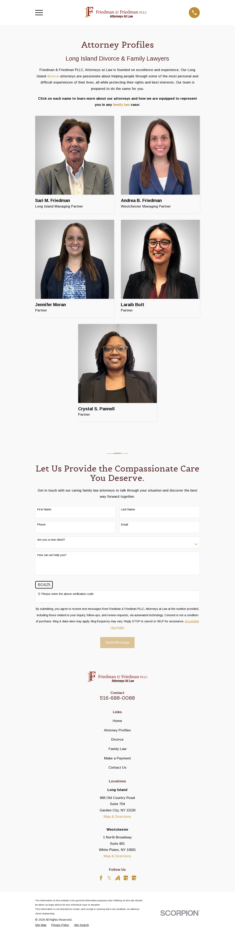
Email (124, 524)
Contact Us (117, 767)
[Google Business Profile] (125, 877)
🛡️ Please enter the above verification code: (65, 594)
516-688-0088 (117, 698)
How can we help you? (51, 555)
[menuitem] (40, 925)
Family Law (117, 749)
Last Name (128, 509)
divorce (53, 76)
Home (117, 721)
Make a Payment (117, 758)
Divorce (117, 739)
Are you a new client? (51, 539)
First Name (44, 509)
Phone (41, 524)
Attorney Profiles (117, 730)
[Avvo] (117, 877)
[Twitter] (109, 877)
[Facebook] (101, 877)
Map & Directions (117, 817)
